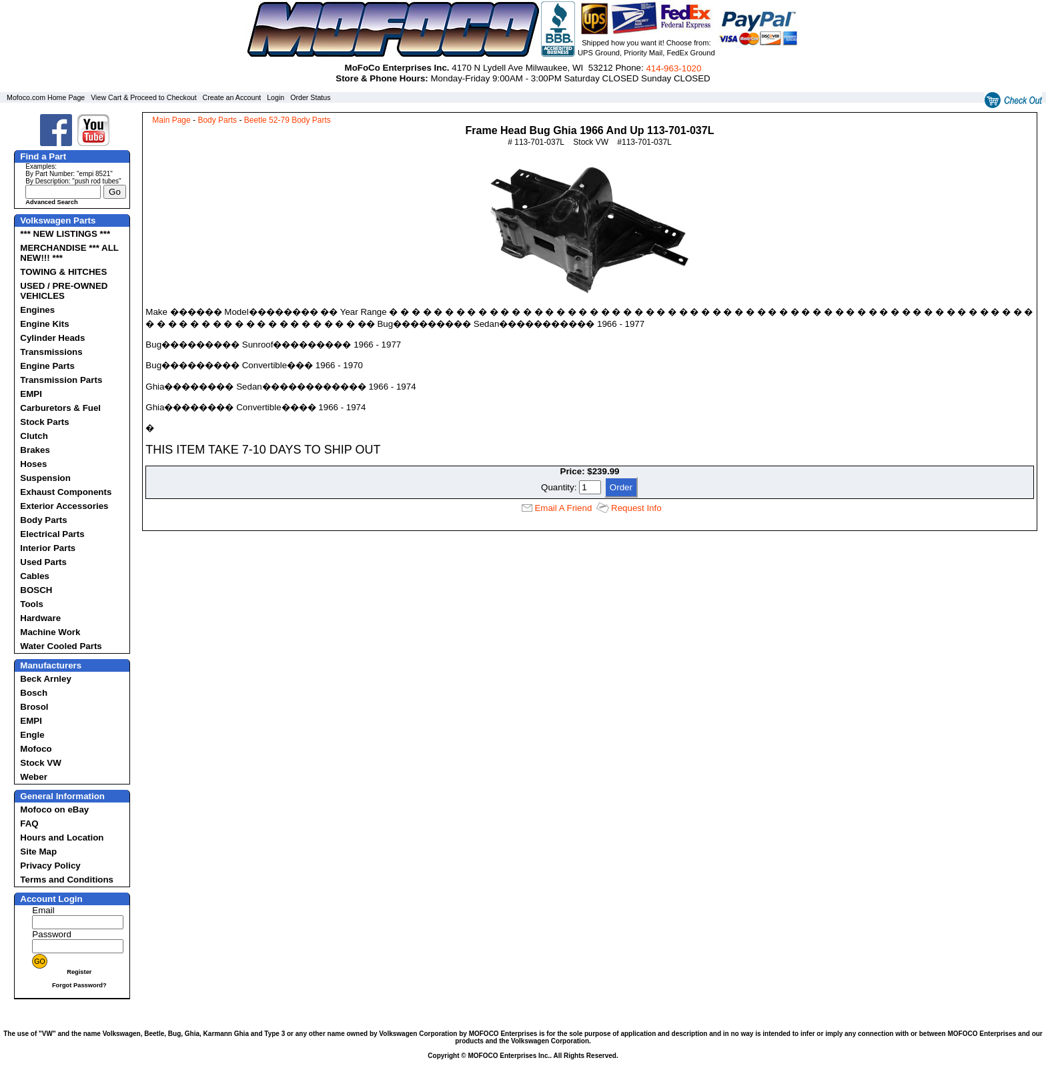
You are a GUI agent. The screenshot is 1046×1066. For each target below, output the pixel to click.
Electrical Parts (52, 534)
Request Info (636, 508)
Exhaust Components (65, 492)
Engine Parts (47, 366)
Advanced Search (51, 202)
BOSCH (36, 590)
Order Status (310, 97)
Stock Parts (44, 422)
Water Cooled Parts (60, 646)
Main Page (171, 120)
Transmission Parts (61, 380)
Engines (37, 310)
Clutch (33, 436)
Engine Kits (44, 324)
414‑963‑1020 (673, 68)
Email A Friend (563, 508)
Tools (31, 604)
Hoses (33, 464)
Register (79, 972)
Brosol (34, 707)
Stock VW (40, 763)
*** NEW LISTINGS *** (65, 234)
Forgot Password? (79, 985)
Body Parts (43, 520)
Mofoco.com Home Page (46, 97)
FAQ (29, 824)
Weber (33, 777)
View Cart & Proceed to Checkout (144, 97)
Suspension (45, 478)
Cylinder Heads (52, 338)
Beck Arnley (45, 679)
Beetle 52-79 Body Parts (287, 120)
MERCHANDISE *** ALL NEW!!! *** (69, 253)
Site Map (38, 852)
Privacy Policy (50, 866)
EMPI (31, 394)
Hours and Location (61, 838)
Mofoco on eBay (54, 810)
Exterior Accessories (64, 506)
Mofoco (35, 749)
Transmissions (51, 352)
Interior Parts (47, 548)
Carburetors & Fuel (60, 408)
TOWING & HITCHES (63, 272)
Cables (34, 576)
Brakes (34, 450)
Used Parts (43, 562)
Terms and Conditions (66, 880)
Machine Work (50, 632)
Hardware (40, 618)
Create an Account (232, 97)
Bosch (33, 693)
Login (275, 97)
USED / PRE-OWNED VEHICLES (63, 291)
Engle (32, 735)
